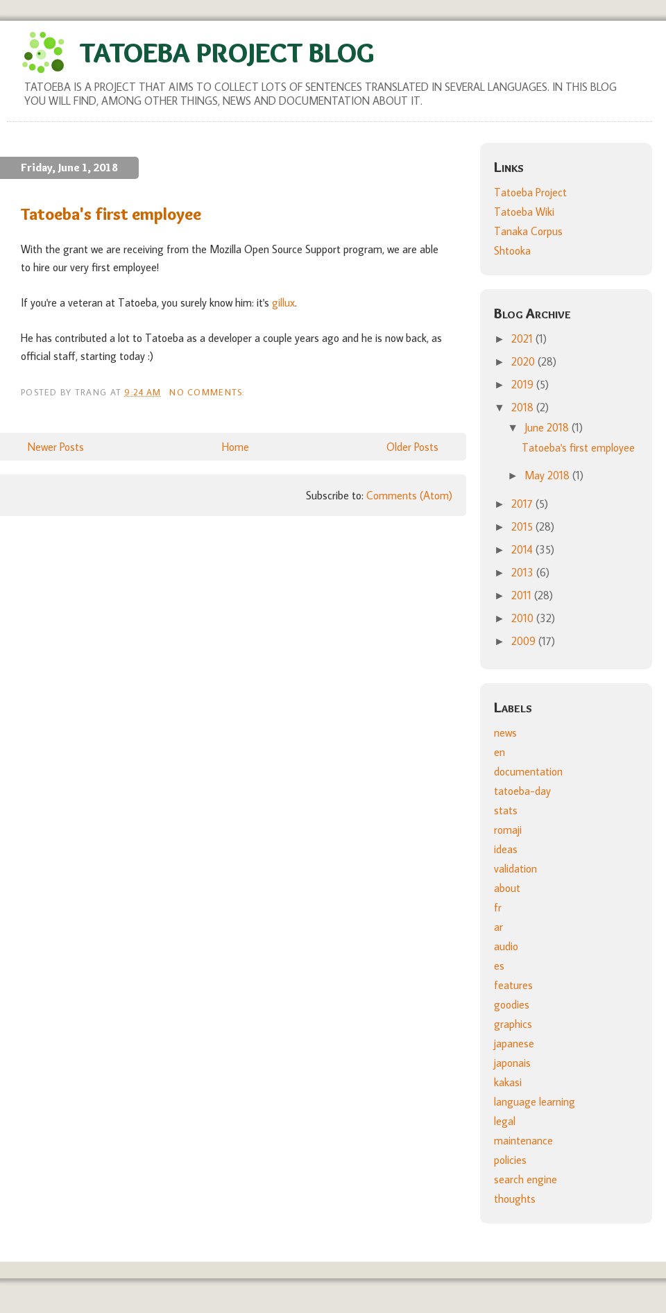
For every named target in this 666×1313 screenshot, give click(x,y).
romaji (508, 829)
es (499, 965)
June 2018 (548, 427)
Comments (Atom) (409, 495)
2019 (523, 384)
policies (510, 1160)
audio (506, 946)
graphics (513, 1024)
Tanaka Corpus (528, 231)
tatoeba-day (522, 791)
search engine (525, 1179)
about (507, 888)
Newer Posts (56, 447)
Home (235, 447)
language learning (534, 1101)
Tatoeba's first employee (111, 214)
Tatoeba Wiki (524, 211)
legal (504, 1121)
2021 (523, 338)
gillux (283, 302)
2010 (523, 618)
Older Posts (412, 447)
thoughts (515, 1198)
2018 (523, 407)
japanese (514, 1043)
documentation (528, 771)
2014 (523, 549)
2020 (524, 361)
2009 (524, 641)
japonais (512, 1063)
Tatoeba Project (530, 192)
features (513, 985)
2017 (523, 503)
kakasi (508, 1082)
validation (515, 868)
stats (506, 810)
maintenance (523, 1140)
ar (498, 927)
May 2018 (548, 475)
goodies (511, 1004)
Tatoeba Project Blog (227, 52)
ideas (506, 849)
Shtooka (512, 250)
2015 (523, 526)
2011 (522, 595)
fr (498, 907)
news (505, 732)
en (499, 752)
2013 (523, 572)
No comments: (208, 391)
